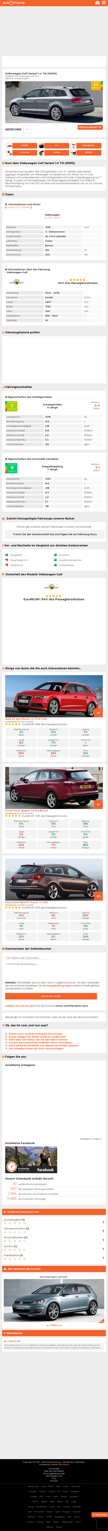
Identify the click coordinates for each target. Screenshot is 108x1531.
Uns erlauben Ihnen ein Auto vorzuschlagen (36, 1048)
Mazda (66, 1506)
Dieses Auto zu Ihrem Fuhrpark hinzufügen (36, 1033)
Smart (77, 1516)
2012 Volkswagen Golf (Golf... (54, 1277)
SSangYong (59, 1516)
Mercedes (76, 1506)
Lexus (52, 1506)
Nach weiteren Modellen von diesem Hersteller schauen (44, 1045)
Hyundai (73, 1496)
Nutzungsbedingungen (57, 985)
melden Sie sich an (17, 1005)
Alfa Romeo (33, 1486)
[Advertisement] (54, 30)
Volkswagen (67, 1522)
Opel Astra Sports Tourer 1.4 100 (26, 902)
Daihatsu (75, 1491)
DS (58, 1491)
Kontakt (54, 1481)
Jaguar (44, 1501)
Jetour (60, 1501)
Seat (69, 1516)
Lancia (30, 1506)
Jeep (52, 1501)
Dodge (34, 1496)
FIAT (41, 1496)
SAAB (49, 1516)
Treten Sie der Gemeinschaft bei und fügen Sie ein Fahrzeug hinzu (55, 534)
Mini (30, 1511)
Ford (48, 1496)
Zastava (50, 1527)
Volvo (78, 1522)
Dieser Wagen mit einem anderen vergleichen (37, 1036)
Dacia (65, 1491)
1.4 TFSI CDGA (52, 217)
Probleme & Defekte (18, 207)
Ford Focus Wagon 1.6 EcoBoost (26, 810)
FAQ (54, 1478)
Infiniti (35, 1501)
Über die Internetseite (54, 1471)
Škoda (59, 1527)
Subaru (30, 1522)
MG (59, 1506)
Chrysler (33, 1491)
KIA (67, 1501)
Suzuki (40, 1522)
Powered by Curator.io (90, 1138)
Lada (73, 1501)
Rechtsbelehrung (54, 1476)
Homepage (54, 1468)
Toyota (56, 1522)
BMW (51, 1486)
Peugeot (66, 1511)
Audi (43, 1486)
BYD (58, 1486)
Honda (64, 1496)
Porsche (76, 1511)
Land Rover (41, 1506)
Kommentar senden (51, 996)
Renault (31, 1516)
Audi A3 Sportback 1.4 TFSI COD (26, 718)
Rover (41, 1516)
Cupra (52, 1491)
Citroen (42, 1491)
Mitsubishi (39, 1511)
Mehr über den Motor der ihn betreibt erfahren (38, 1039)
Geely (55, 1496)
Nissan (50, 1511)
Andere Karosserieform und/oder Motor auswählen (40, 1042)
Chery (66, 1486)
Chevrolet (75, 1486)
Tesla (48, 1522)
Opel (57, 1511)
